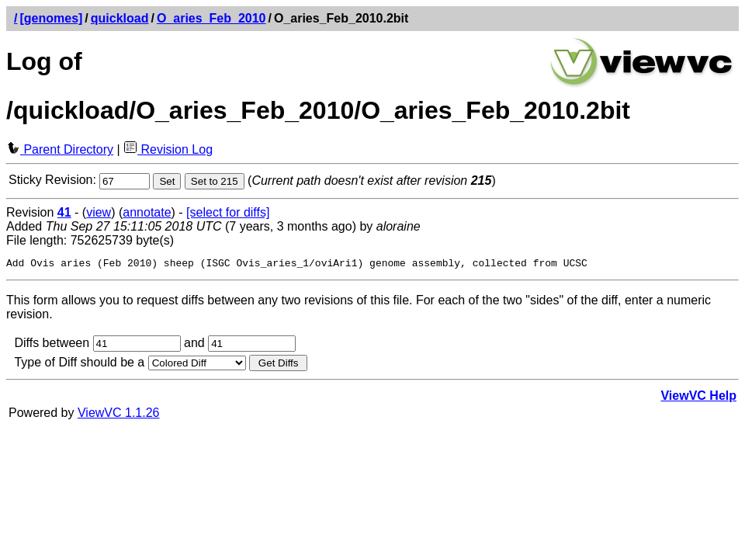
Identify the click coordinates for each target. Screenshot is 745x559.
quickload (120, 18)
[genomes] (50, 18)
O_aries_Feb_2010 (211, 18)
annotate (147, 212)
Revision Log (168, 149)
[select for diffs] (227, 212)
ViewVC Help (698, 397)
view (98, 212)
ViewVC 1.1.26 (119, 415)
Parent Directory (59, 149)
